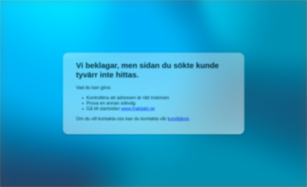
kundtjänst (178, 118)
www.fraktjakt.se (138, 108)
